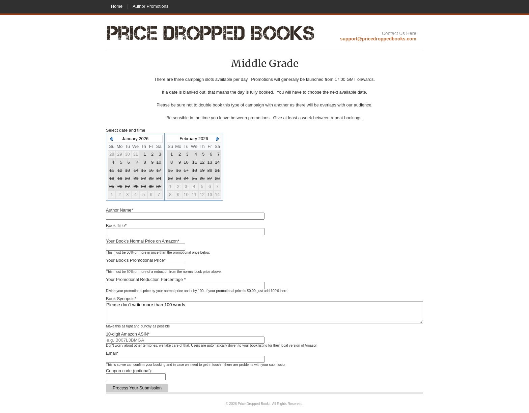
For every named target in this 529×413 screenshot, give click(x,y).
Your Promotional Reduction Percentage (146, 279)
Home (116, 6)
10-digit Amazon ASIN (127, 334)
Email (112, 353)
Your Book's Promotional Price (136, 260)
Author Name (119, 210)
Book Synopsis (121, 298)
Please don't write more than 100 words (264, 312)
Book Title (116, 225)
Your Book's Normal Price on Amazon (142, 241)
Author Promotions (150, 6)
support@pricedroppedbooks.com (378, 38)
